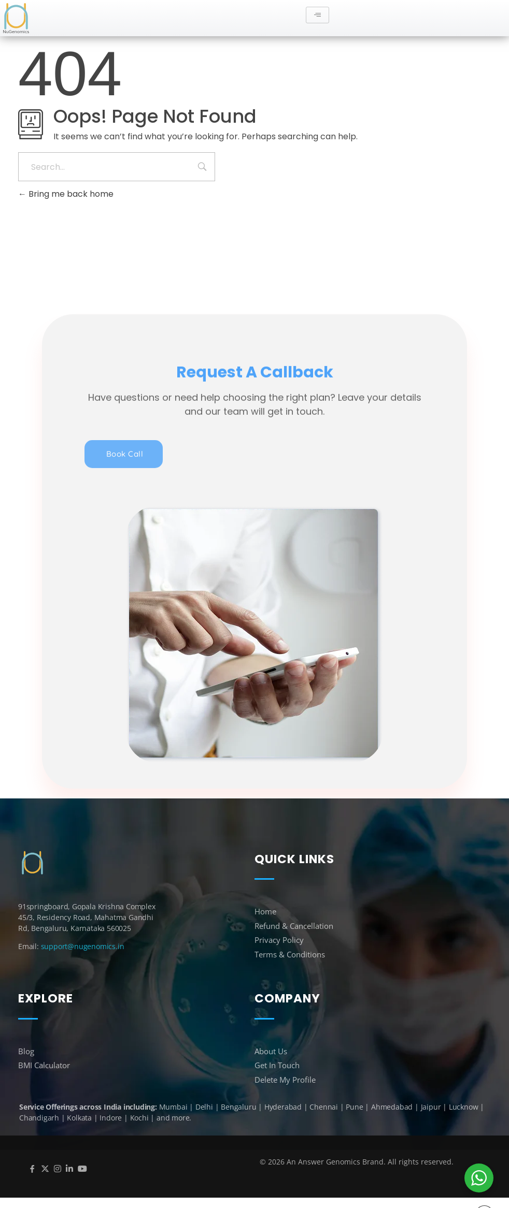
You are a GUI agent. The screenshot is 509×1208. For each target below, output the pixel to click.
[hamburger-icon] (317, 15)
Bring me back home (66, 194)
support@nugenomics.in (82, 946)
